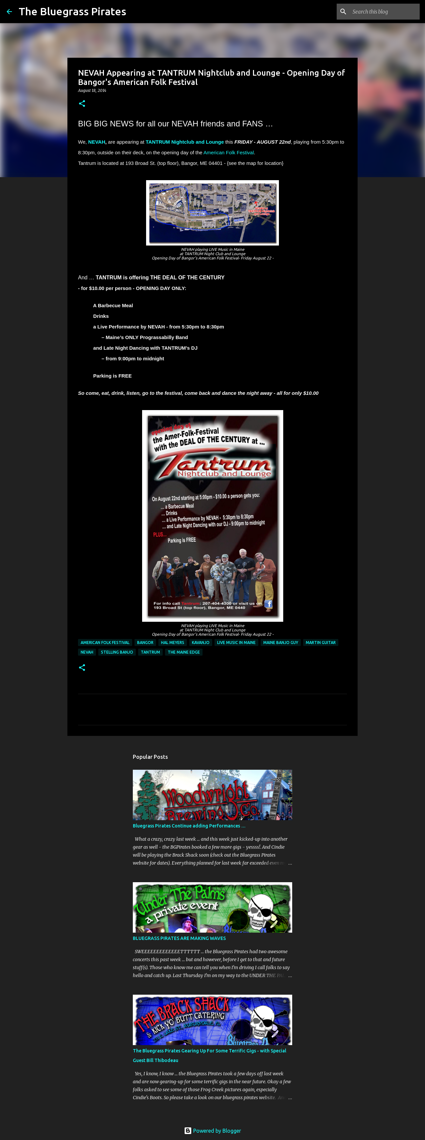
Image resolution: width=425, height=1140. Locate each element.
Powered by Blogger (212, 1131)
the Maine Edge (184, 652)
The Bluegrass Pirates (72, 11)
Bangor (145, 642)
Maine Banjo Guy (280, 642)
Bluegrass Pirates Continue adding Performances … (189, 825)
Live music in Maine (236, 642)
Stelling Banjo (117, 652)
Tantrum (150, 652)
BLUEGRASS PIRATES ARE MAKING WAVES (179, 938)
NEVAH (96, 142)
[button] (82, 104)
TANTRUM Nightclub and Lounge (185, 142)
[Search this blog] (385, 12)
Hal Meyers (172, 642)
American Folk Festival (229, 152)
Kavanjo (201, 642)
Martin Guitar (321, 642)
